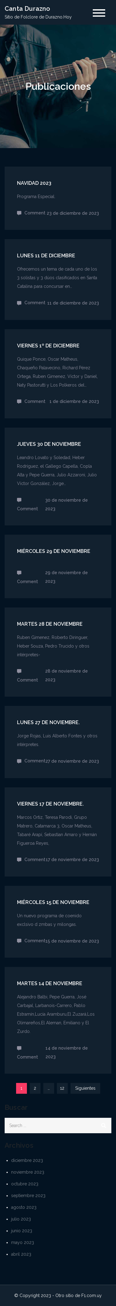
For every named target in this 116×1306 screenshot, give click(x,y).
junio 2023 (21, 1230)
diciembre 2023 (27, 1160)
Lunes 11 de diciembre (46, 256)
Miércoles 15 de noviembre (53, 902)
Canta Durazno (27, 8)
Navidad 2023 (34, 183)
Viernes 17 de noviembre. (50, 804)
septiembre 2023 (28, 1195)
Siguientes (85, 1088)
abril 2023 (21, 1254)
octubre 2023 (24, 1183)
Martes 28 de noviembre (50, 624)
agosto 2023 (24, 1207)
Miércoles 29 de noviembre (53, 551)
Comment (34, 212)
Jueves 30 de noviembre (49, 444)
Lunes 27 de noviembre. (48, 722)
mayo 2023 (22, 1242)
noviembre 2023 (27, 1172)
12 (62, 1088)
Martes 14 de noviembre (49, 983)
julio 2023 (21, 1219)
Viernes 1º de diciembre (48, 346)
